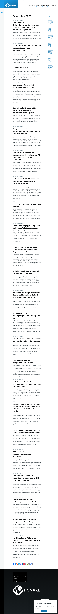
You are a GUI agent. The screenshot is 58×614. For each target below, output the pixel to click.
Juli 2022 (49, 68)
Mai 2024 (49, 43)
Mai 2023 (49, 57)
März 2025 (49, 31)
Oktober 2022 (50, 65)
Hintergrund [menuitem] (19, 578)
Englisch (32, 597)
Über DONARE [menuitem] (19, 581)
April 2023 (49, 58)
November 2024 (50, 36)
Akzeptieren (37, 610)
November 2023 (50, 50)
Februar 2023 (50, 60)
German (24, 0)
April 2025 (49, 30)
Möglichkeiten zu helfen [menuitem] (19, 580)
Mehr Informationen (37, 608)
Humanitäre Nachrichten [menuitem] (19, 575)
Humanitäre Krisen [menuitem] (19, 573)
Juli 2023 (49, 54)
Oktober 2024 (50, 37)
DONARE (13, 5)
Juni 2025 (49, 28)
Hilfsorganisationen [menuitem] (19, 576)
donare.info (15, 597)
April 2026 (49, 16)
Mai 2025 (49, 29)
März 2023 (49, 59)
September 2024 (50, 38)
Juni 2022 (49, 69)
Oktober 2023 (50, 51)
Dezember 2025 (50, 21)
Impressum (28, 597)
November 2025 (50, 22)
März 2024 (49, 45)
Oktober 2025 (50, 23)
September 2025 (50, 24)
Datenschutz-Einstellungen (45, 599)
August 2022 (50, 67)
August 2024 (50, 39)
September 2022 (50, 66)
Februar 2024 (50, 46)
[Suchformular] (55, 5)
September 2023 (50, 52)
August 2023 (50, 53)
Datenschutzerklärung (21, 597)
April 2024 (49, 44)
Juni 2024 (49, 42)
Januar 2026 (50, 20)
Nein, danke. (44, 610)
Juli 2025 (49, 27)
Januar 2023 (50, 61)
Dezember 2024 (50, 35)
